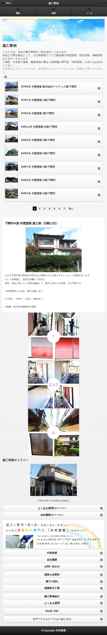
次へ (71, 208)
